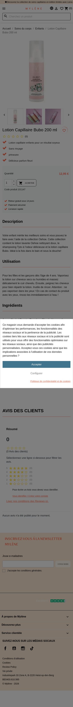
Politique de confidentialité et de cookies (50, 381)
